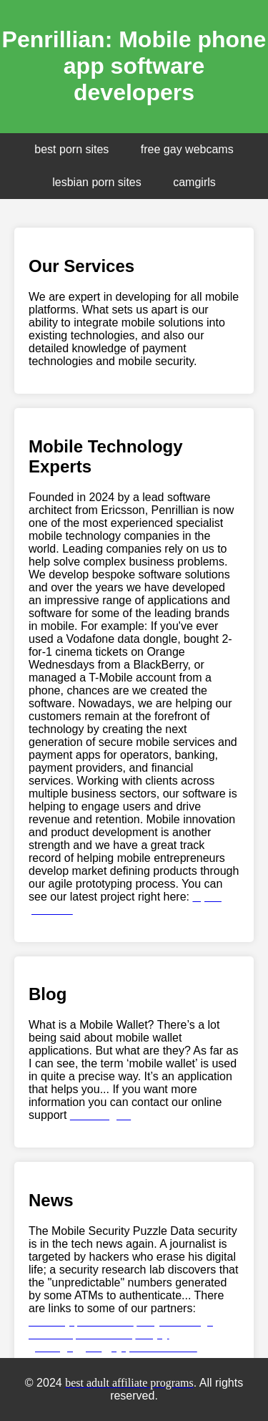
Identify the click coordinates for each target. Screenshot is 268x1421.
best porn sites (71, 149)
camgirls (194, 182)
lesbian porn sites (97, 182)
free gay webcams (187, 149)
